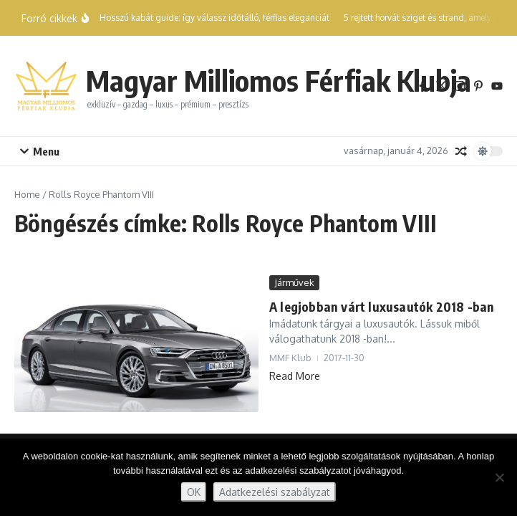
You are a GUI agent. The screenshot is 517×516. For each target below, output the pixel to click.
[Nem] (499, 477)
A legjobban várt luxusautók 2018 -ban (381, 306)
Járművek (294, 282)
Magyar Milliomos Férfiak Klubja (278, 80)
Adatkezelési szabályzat (274, 492)
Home (27, 194)
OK (193, 492)
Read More (294, 376)
